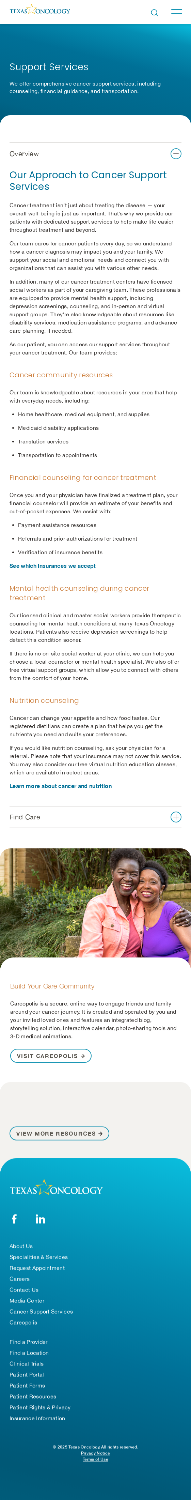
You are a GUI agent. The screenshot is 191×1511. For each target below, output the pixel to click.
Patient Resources (33, 1396)
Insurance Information (37, 1418)
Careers (20, 1279)
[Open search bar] (154, 12)
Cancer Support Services (41, 1312)
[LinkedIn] (40, 1219)
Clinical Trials (27, 1364)
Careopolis (23, 1322)
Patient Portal (27, 1375)
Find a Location (29, 1353)
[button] (95, 153)
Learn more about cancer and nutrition (61, 786)
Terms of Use (95, 1459)
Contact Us (24, 1290)
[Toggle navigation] (176, 11)
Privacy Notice (95, 1453)
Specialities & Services (39, 1257)
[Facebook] (14, 1219)
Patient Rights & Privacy (40, 1407)
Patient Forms (27, 1385)
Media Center (27, 1301)
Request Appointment (37, 1268)
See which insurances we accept (53, 565)
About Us (21, 1246)
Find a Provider (29, 1342)
